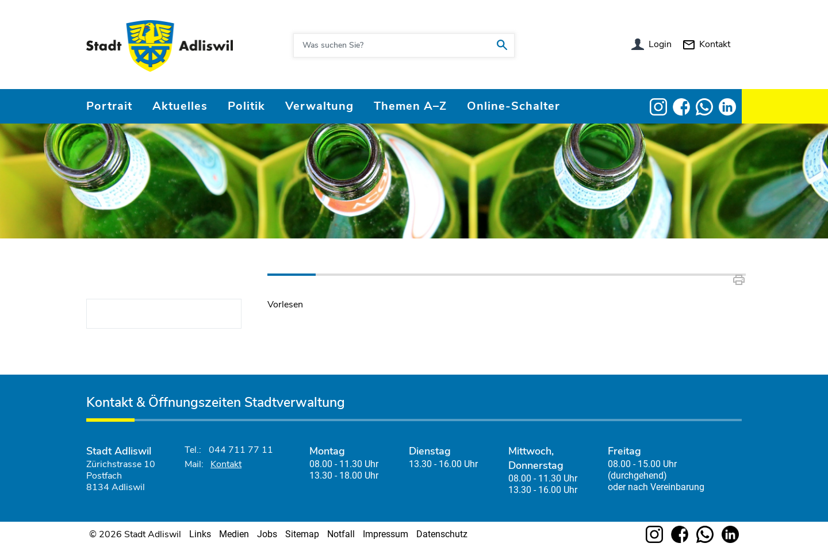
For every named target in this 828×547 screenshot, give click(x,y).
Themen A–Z (410, 106)
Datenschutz (441, 534)
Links (200, 534)
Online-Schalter (513, 106)
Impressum (385, 534)
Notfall (341, 534)
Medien (234, 534)
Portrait (109, 106)
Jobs (267, 534)
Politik (246, 106)
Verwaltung (319, 106)
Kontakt (714, 44)
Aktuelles (180, 106)
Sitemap (302, 534)
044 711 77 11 (241, 450)
